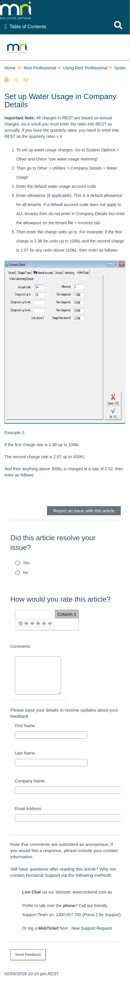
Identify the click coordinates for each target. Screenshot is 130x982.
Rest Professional (40, 68)
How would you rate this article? (60, 599)
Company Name (30, 781)
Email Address (28, 808)
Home (9, 68)
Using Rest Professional (85, 68)
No (25, 572)
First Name (25, 725)
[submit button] (28, 954)
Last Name (25, 753)
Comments (20, 646)
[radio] (20, 624)
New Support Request (92, 928)
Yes (26, 563)
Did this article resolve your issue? (52, 543)
